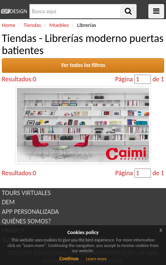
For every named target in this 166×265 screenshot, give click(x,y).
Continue (69, 258)
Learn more (96, 258)
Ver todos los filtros (83, 65)
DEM (8, 202)
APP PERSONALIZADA (30, 212)
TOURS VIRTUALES (26, 193)
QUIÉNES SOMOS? (26, 221)
